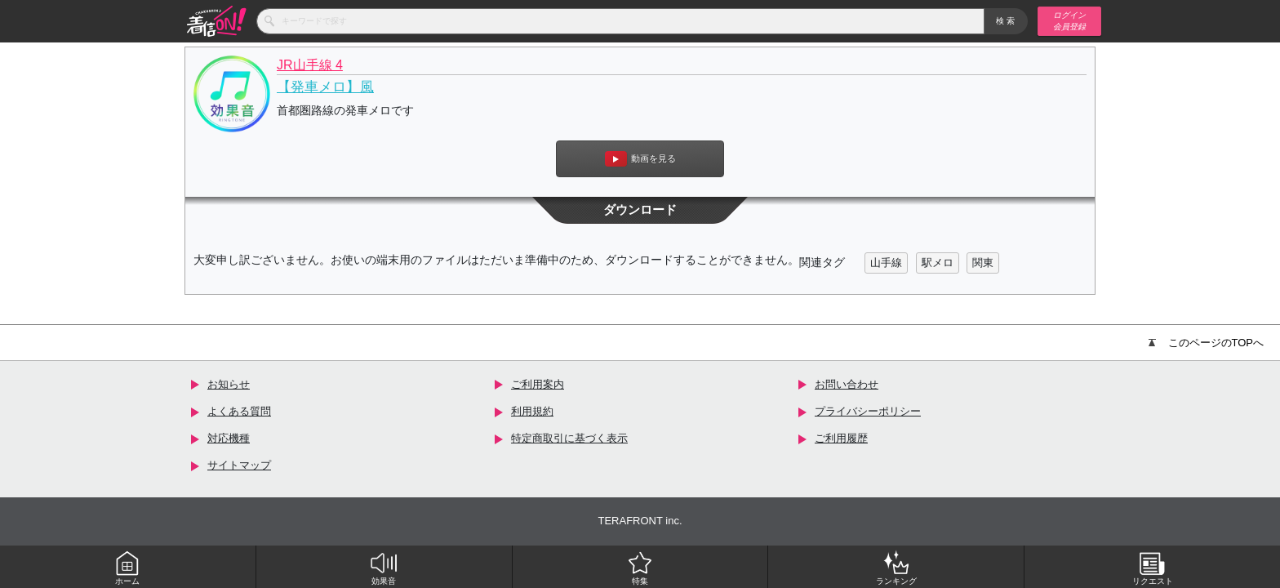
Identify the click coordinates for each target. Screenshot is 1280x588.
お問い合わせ (846, 384)
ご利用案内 (537, 384)
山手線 (886, 262)
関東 (982, 262)
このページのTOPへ (1206, 342)
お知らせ (228, 384)
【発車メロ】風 (325, 87)
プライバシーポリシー (868, 411)
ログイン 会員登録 (1069, 21)
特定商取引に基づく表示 (569, 438)
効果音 (384, 568)
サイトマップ (239, 465)
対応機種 (228, 438)
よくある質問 (239, 411)
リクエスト (1152, 568)
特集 (640, 568)
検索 (1006, 20)
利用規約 (532, 411)
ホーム (127, 568)
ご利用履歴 (841, 438)
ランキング (896, 568)
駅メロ (937, 262)
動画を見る (640, 159)
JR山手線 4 (310, 65)
